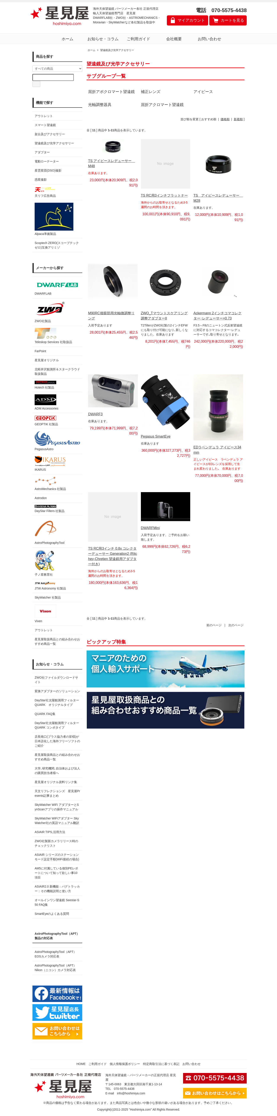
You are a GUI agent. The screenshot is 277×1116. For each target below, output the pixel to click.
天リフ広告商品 (45, 192)
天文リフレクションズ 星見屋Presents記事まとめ (57, 793)
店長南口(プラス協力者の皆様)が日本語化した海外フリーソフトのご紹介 (57, 741)
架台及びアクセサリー (50, 134)
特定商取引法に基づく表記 (161, 1064)
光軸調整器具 (99, 105)
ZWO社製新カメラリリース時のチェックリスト (56, 843)
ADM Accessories (46, 402)
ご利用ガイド (138, 39)
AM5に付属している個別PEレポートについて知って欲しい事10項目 (56, 873)
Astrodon (41, 498)
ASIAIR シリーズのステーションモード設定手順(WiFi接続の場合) (57, 857)
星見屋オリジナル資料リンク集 (56, 782)
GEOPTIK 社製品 (46, 420)
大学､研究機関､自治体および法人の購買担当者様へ (57, 771)
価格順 (225, 119)
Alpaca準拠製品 (54, 219)
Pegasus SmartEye (156, 436)
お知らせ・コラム (103, 39)
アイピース (203, 92)
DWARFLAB (57, 287)
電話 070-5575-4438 (221, 10)
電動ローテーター (47, 161)
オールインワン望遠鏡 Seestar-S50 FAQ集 (57, 902)
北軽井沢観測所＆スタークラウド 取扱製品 (57, 372)
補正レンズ (150, 92)
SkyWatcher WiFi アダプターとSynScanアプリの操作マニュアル (57, 807)
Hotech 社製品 (45, 385)
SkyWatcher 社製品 (48, 597)
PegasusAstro (57, 441)
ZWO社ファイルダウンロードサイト (56, 680)
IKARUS (50, 463)
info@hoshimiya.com (131, 1093)
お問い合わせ (209, 39)
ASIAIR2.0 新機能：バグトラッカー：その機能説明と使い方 (57, 889)
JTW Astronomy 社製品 (50, 585)
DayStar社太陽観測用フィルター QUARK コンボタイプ (57, 725)
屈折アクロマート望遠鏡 (162, 105)
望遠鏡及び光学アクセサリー (54, 143)
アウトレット (44, 116)
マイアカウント (191, 20)
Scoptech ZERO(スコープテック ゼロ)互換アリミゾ (57, 245)
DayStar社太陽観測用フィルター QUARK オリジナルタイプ (57, 703)
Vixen (45, 613)
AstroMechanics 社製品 (50, 484)
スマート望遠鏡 (45, 125)
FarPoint (40, 351)
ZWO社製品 (50, 311)
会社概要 (174, 39)
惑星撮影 (41, 179)
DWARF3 (95, 414)
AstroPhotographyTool (49, 531)
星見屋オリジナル (47, 360)
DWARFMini (150, 528)
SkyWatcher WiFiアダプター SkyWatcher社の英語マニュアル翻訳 (57, 821)
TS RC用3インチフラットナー (164, 195)
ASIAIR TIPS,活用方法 (50, 832)
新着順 (238, 119)
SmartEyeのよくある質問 (52, 913)
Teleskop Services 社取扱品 (53, 336)
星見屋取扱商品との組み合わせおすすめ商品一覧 (57, 757)
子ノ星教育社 (44, 563)
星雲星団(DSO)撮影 (48, 170)
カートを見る (232, 20)
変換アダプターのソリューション (57, 691)
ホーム (67, 39)
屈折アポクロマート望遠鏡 (111, 92)
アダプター (42, 152)
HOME (80, 1064)
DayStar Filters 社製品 (49, 509)
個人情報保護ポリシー (125, 1064)
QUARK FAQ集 (45, 714)
